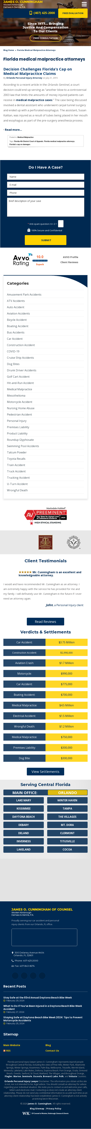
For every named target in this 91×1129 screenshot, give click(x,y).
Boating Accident (17, 326)
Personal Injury (16, 421)
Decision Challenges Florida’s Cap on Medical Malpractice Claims (37, 71)
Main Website (11, 1045)
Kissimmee (23, 808)
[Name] (45, 177)
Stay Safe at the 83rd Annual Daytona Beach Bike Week (45, 999)
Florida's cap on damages (20, 144)
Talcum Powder (17, 452)
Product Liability (17, 433)
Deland (23, 833)
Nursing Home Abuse (20, 408)
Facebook (15, 976)
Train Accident (16, 465)
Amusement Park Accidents (24, 294)
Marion (17, 1076)
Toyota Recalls (16, 458)
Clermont (67, 833)
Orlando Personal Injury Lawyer (21, 1081)
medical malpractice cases (34, 100)
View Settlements (45, 771)
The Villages (67, 817)
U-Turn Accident (17, 484)
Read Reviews (45, 621)
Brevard (47, 1076)
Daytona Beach (23, 817)
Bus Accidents (15, 332)
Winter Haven (67, 800)
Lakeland (24, 849)
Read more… (13, 130)
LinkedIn (33, 976)
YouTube (42, 976)
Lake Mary (23, 800)
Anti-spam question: (39, 223)
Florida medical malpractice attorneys (59, 141)
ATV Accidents (16, 301)
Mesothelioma (16, 395)
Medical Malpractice (25, 137)
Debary (24, 825)
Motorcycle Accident (19, 402)
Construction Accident (21, 345)
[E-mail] (45, 185)
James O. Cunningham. (40, 1103)
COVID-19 (13, 351)
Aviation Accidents (18, 313)
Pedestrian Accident (19, 414)
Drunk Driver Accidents (21, 370)
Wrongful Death (17, 490)
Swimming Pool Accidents (23, 446)
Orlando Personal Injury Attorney (24, 77)
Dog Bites (13, 364)
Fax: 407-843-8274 (23, 966)
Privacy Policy (53, 1108)
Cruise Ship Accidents (20, 357)
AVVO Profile (70, 257)
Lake (55, 1076)
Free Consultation (45, 38)
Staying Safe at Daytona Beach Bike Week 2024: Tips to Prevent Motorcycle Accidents (45, 1020)
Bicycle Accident (17, 319)
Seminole (27, 1076)
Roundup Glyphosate (20, 439)
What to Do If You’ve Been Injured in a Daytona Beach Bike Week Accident (45, 1009)
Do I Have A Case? (46, 167)
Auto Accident (15, 307)
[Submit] (45, 240)
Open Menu (84, 4)
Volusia (73, 1076)
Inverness (23, 841)
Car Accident (15, 338)
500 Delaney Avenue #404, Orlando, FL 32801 (44, 937)
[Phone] (45, 193)
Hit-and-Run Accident (20, 383)
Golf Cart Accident (18, 376)
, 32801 (28, 954)
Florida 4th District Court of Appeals (28, 141)
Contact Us (52, 1050)
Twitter (24, 976)
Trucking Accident (18, 477)
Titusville (67, 841)
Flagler (8, 1076)
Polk (61, 1076)
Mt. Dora (67, 825)
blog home (8, 50)
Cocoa (67, 849)
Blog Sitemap (37, 1108)
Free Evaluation (72, 13)
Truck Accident (16, 471)
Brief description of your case (45, 207)
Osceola (37, 1076)
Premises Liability (18, 427)
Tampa (67, 808)
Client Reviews (69, 262)
